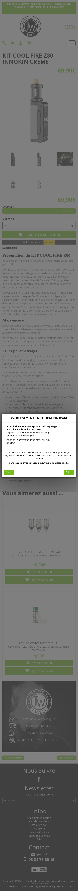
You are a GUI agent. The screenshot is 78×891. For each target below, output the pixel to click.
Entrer (69, 472)
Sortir (9, 472)
